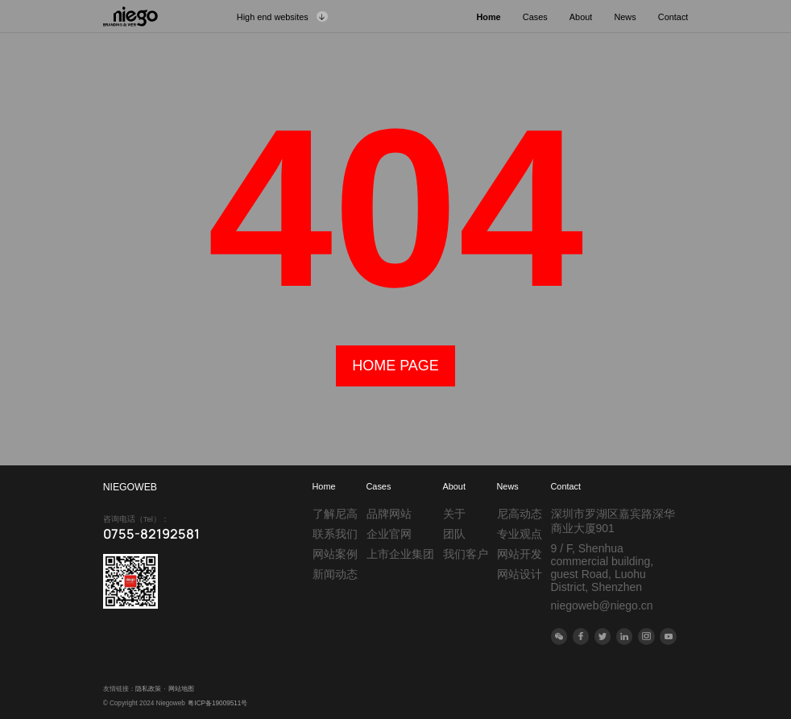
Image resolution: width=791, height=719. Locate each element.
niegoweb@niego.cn (602, 605)
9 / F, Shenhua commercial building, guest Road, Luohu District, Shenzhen (602, 567)
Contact (566, 486)
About (454, 486)
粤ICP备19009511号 (217, 703)
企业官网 (389, 533)
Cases (379, 486)
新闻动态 (335, 574)
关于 (454, 513)
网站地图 (181, 688)
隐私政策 (148, 688)
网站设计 (519, 574)
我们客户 (465, 554)
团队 (454, 533)
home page (395, 365)
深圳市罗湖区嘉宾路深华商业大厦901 (613, 521)
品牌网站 (389, 513)
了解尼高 (335, 513)
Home (324, 486)
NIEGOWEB (130, 487)
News (508, 486)
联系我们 (335, 533)
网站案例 (335, 554)
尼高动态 (519, 513)
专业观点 (519, 533)
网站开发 (519, 554)
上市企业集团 (400, 554)
